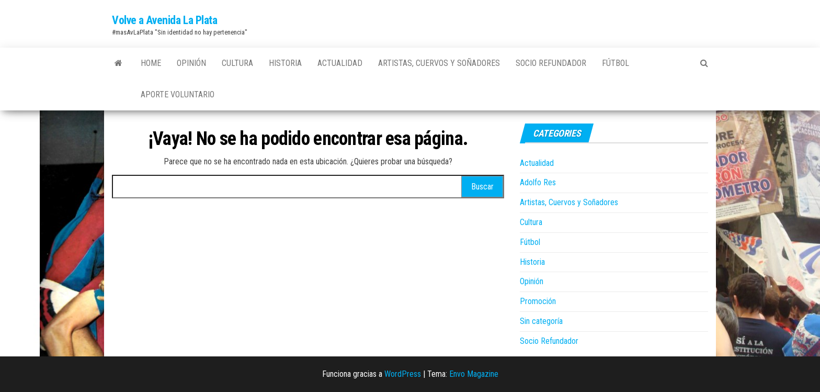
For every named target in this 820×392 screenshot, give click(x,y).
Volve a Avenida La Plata (164, 20)
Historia (285, 63)
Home (151, 63)
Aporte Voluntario (177, 94)
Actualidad (339, 63)
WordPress (402, 374)
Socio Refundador (551, 63)
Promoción (538, 301)
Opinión (191, 63)
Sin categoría (541, 321)
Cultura (237, 63)
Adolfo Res (538, 182)
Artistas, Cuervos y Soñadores (439, 63)
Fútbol (615, 63)
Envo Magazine (473, 374)
